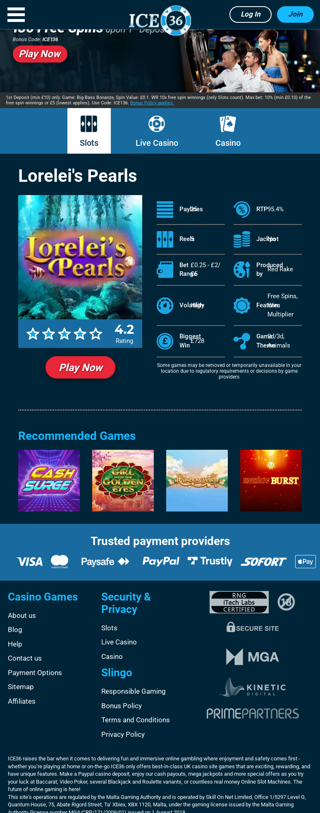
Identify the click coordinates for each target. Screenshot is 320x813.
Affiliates (22, 701)
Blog (15, 629)
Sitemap (21, 687)
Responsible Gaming (133, 691)
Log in (250, 14)
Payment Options (35, 672)
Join (295, 14)
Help (15, 644)
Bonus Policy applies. (152, 103)
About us (22, 615)
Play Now (80, 368)
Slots (89, 143)
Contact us (25, 658)
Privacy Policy (123, 734)
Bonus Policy (121, 706)
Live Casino (157, 143)
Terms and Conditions (135, 720)
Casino (228, 143)
